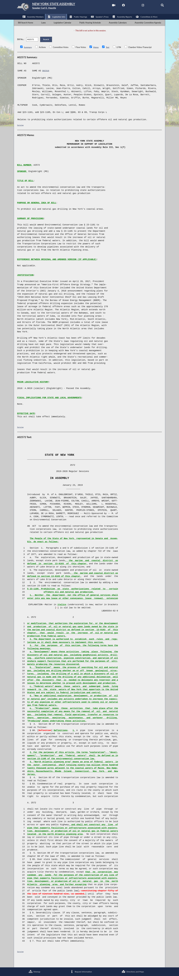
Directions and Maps (132, 971)
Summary (28, 54)
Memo (96, 54)
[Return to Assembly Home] (52, 7)
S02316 (46, 77)
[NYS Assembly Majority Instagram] (137, 6)
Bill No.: (20, 44)
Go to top (20, 132)
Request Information (80, 971)
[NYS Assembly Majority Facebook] (117, 6)
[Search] (157, 6)
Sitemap (34, 971)
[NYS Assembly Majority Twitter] (127, 6)
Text (108, 54)
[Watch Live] (107, 6)
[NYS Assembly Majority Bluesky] (147, 6)
